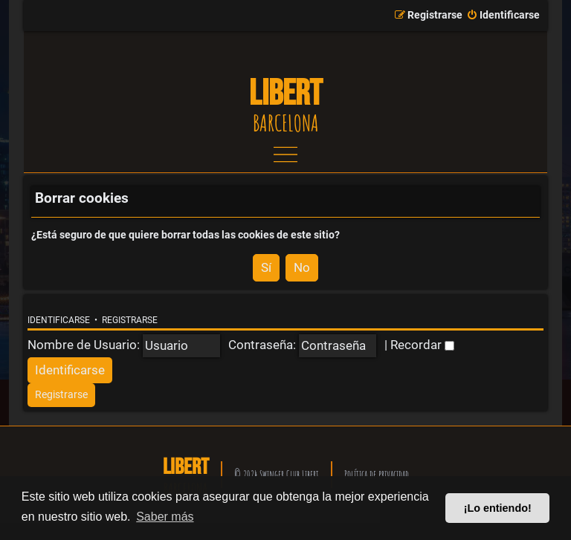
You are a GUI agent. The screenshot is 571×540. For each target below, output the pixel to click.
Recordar (422, 344)
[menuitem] (503, 15)
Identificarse (59, 320)
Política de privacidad (376, 474)
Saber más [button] (164, 516)
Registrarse (130, 320)
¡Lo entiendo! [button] (498, 508)
